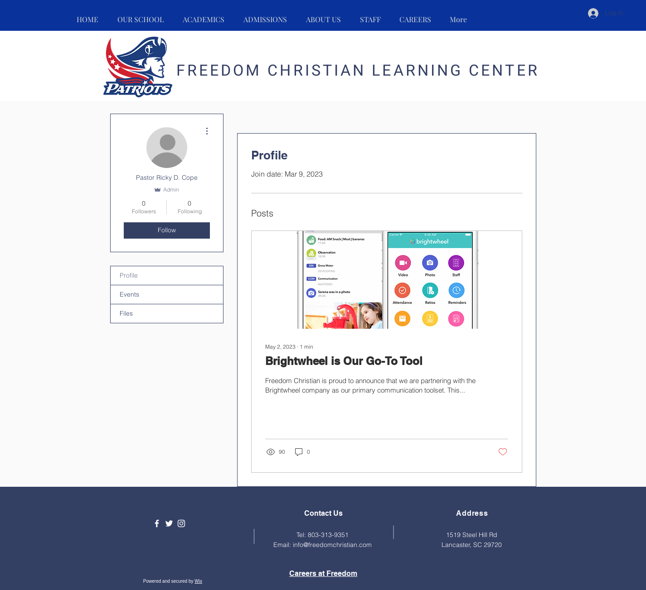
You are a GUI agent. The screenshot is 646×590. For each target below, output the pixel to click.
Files (126, 313)
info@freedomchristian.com (332, 545)
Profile (129, 275)
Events (129, 294)
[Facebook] (157, 523)
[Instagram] (181, 523)
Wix (198, 581)
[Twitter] (169, 523)
